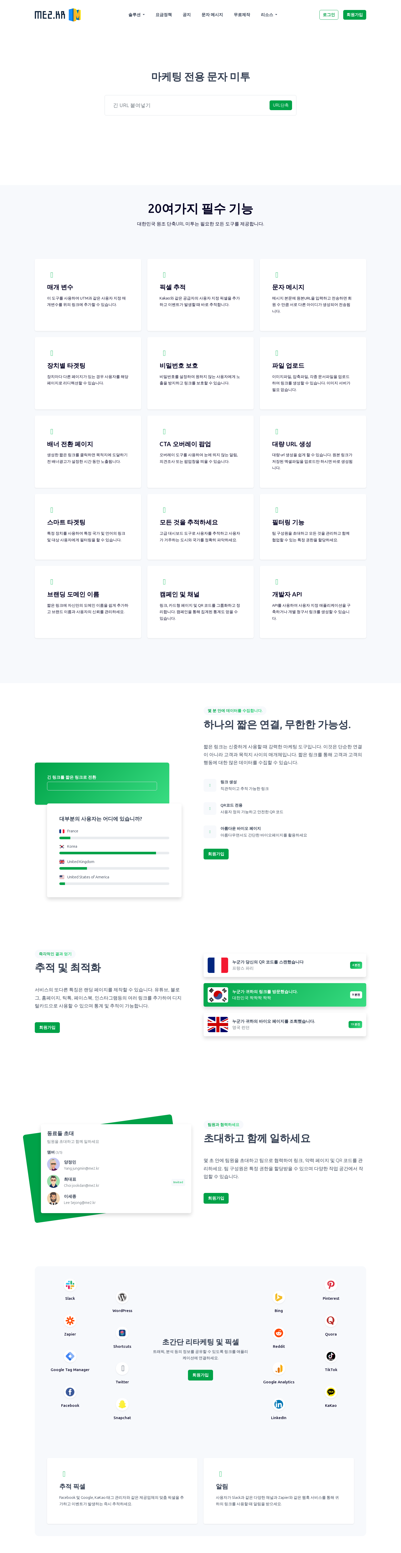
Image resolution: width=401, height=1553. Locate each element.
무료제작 (242, 14)
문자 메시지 (212, 14)
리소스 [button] (267, 14)
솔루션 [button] (135, 14)
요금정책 (163, 14)
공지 (187, 14)
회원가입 (355, 14)
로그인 (329, 14)
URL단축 (281, 105)
